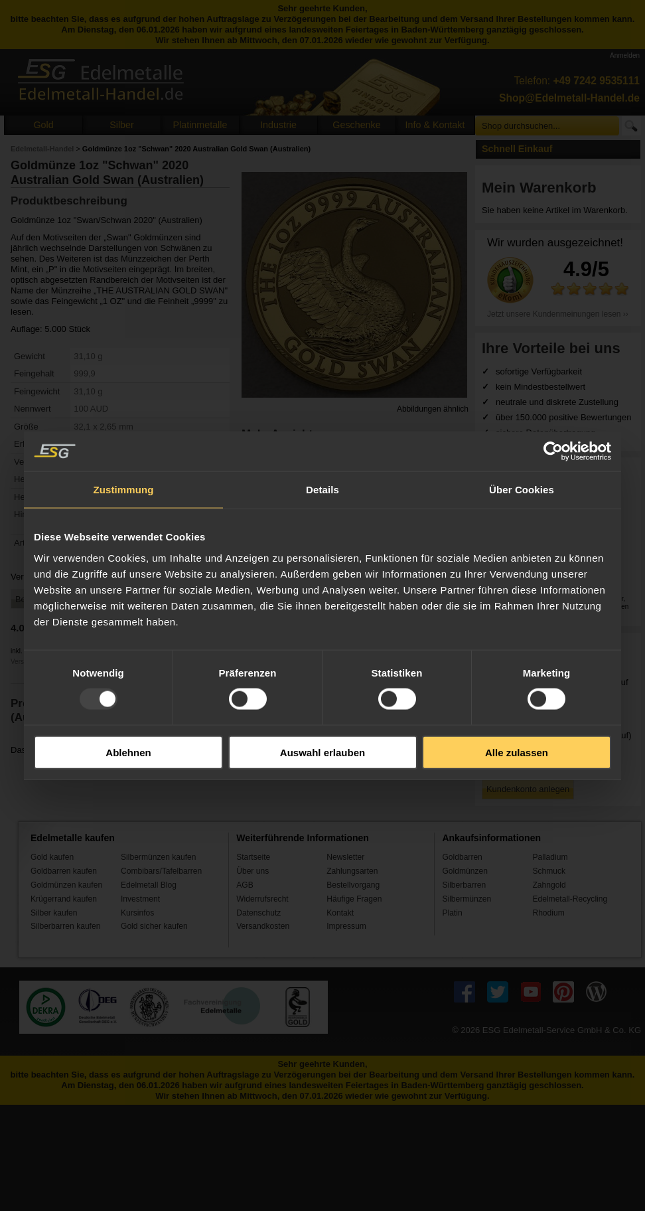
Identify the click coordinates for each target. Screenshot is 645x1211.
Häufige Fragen (354, 899)
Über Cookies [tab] (521, 489)
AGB (244, 885)
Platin (452, 913)
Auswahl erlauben (322, 752)
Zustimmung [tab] (124, 489)
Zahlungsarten (352, 871)
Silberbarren (464, 885)
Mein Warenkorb (539, 187)
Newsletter (345, 857)
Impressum (346, 926)
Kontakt (340, 913)
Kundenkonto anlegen (527, 789)
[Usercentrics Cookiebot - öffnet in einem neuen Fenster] (553, 451)
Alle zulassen (516, 752)
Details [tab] (322, 489)
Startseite (253, 857)
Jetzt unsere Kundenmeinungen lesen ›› (557, 314)
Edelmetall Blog (149, 885)
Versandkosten (262, 926)
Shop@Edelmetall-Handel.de (569, 98)
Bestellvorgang (353, 885)
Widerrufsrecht (262, 899)
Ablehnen (128, 752)
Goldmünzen (464, 871)
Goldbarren (462, 857)
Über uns (252, 871)
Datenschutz (258, 913)
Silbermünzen (466, 899)
